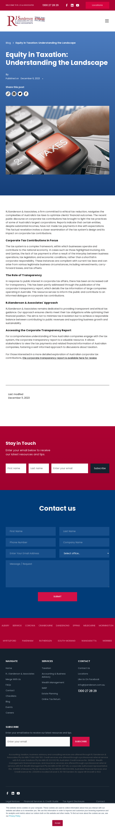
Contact (10, 690)
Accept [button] (57, 823)
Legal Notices (13, 801)
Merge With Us (13, 679)
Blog (8, 701)
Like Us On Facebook (88, 679)
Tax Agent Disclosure (73, 801)
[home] (26, 21)
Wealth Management (53, 682)
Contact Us (84, 668)
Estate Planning (50, 693)
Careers (10, 712)
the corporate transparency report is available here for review (59, 358)
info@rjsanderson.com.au (91, 684)
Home (9, 668)
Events (9, 707)
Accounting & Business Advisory (54, 675)
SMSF (44, 688)
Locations (97, 5)
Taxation (46, 668)
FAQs (8, 684)
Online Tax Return (51, 699)
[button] (106, 21)
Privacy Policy (14, 816)
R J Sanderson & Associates (20, 673)
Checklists (11, 696)
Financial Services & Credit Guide (41, 801)
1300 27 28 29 (87, 691)
